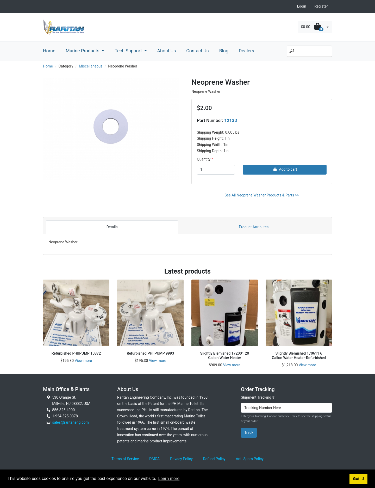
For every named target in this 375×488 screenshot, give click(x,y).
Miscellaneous (91, 66)
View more (83, 361)
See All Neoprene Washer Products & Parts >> (261, 195)
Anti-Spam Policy (250, 459)
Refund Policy (214, 459)
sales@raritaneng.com (70, 422)
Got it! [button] (358, 479)
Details (112, 227)
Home (49, 50)
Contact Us (197, 50)
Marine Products (83, 50)
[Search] (309, 51)
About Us (166, 50)
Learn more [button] (168, 478)
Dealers (246, 50)
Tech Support (129, 50)
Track (248, 432)
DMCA (154, 459)
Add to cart (284, 169)
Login (301, 6)
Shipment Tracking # (257, 397)
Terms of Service (125, 459)
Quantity (203, 159)
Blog (223, 50)
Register (321, 6)
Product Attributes (253, 227)
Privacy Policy (181, 459)
